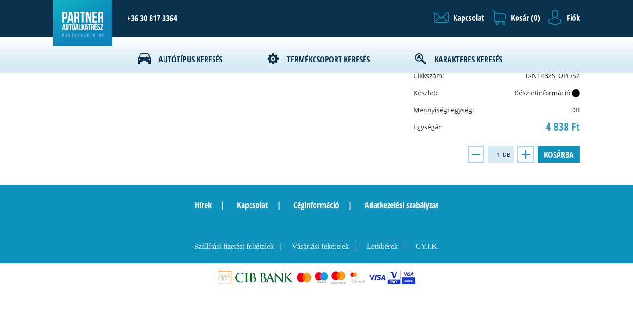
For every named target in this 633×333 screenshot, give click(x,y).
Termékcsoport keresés (328, 59)
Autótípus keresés (190, 59)
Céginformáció (316, 204)
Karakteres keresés (468, 59)
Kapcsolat (252, 204)
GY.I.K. (427, 246)
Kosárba (559, 154)
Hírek (203, 204)
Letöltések (382, 246)
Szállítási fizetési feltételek (234, 246)
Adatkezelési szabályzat (401, 204)
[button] (459, 17)
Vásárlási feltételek (320, 246)
